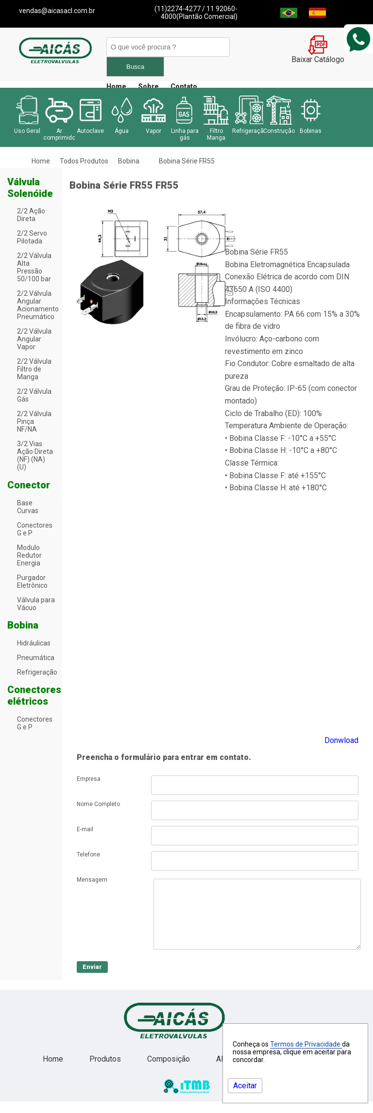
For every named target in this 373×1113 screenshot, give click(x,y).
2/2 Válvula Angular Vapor (34, 339)
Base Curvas (27, 507)
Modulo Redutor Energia (29, 555)
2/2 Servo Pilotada (32, 237)
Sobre (148, 86)
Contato (183, 86)
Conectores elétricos (34, 695)
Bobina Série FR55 (187, 161)
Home (116, 86)
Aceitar (245, 1085)
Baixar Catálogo (317, 56)
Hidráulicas (34, 643)
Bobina (128, 161)
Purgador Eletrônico (32, 581)
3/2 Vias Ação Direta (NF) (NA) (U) (35, 455)
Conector (28, 485)
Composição (169, 1070)
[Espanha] (317, 15)
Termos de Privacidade (306, 1044)
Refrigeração (37, 672)
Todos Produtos (84, 161)
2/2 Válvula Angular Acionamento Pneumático (38, 305)
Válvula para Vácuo (36, 604)
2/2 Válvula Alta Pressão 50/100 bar (34, 267)
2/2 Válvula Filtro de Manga (34, 369)
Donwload (341, 740)
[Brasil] (288, 15)
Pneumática (35, 657)
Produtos (106, 1070)
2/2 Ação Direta (31, 215)
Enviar (92, 978)
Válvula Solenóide (30, 187)
